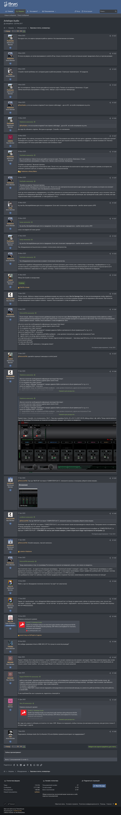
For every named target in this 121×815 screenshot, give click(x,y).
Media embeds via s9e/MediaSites (14, 812)
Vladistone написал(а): (26, 122)
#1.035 (114, 294)
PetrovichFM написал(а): (27, 313)
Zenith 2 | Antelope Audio (34, 622)
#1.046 (114, 641)
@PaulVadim (22, 105)
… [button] (15, 31)
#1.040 (114, 513)
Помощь (102, 804)
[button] (39, 11)
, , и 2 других (31, 635)
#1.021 (114, 36)
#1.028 (114, 151)
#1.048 (114, 673)
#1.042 (114, 558)
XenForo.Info (18, 811)
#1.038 (114, 371)
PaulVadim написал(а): (26, 155)
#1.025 (114, 102)
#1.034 (114, 275)
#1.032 (114, 236)
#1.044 (114, 599)
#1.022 (114, 53)
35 (24, 31)
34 (21, 31)
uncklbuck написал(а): (26, 517)
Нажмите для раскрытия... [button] (67, 391)
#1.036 (114, 309)
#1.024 (114, 85)
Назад (8, 31)
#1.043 (114, 581)
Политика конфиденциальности (89, 804)
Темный (11, 804)
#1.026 (114, 118)
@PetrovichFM (22, 356)
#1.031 (114, 218)
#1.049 (114, 700)
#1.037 (114, 354)
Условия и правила (72, 804)
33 (18, 31)
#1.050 (114, 731)
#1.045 (114, 616)
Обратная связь (60, 804)
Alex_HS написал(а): (26, 703)
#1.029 (114, 178)
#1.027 (114, 136)
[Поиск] (105, 11)
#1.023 (114, 69)
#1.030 (114, 203)
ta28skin (37, 792)
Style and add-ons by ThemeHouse (14, 809)
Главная (109, 804)
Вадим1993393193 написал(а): (29, 676)
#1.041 (114, 540)
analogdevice (9, 23)
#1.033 (114, 253)
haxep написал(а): (25, 222)
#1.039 (114, 478)
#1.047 (114, 657)
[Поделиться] (110, 36)
